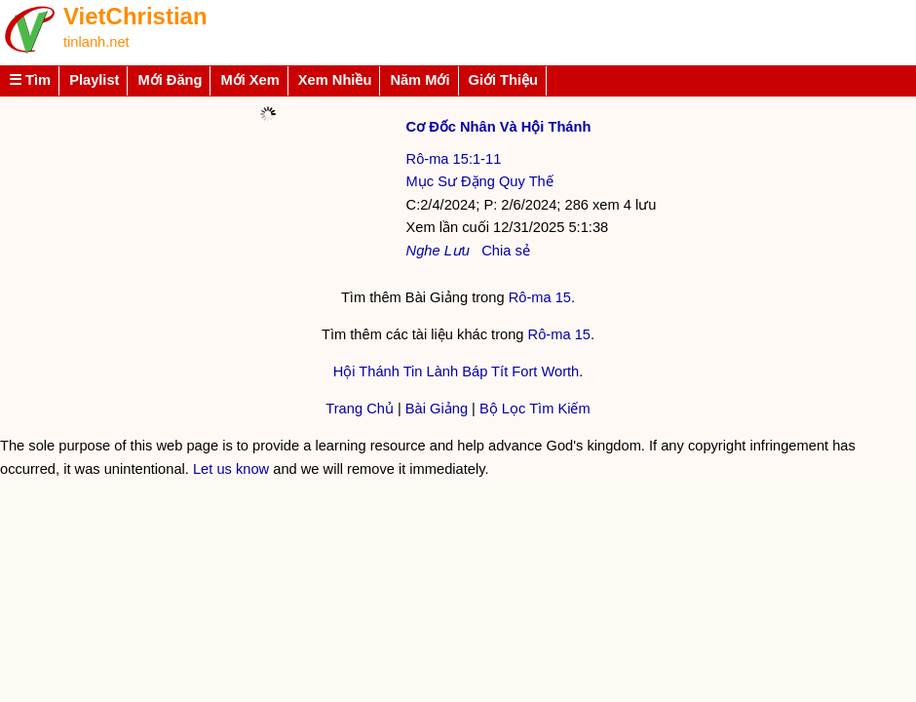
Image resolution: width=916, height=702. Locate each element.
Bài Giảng (436, 408)
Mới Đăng (169, 80)
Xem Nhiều (335, 80)
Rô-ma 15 (540, 297)
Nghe (423, 250)
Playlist (94, 80)
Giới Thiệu (504, 80)
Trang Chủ (359, 408)
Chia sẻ (505, 250)
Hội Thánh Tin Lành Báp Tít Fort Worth (456, 371)
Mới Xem (249, 80)
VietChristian (135, 16)
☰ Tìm (30, 80)
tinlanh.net (96, 42)
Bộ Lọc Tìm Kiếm (535, 408)
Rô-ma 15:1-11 (454, 159)
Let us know (231, 469)
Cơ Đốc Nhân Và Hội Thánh (499, 127)
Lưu (457, 250)
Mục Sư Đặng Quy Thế (479, 181)
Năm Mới (419, 80)
